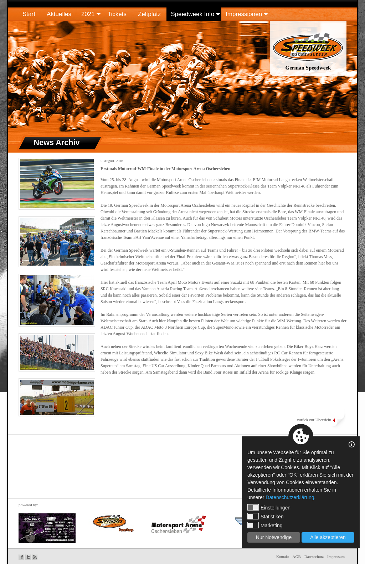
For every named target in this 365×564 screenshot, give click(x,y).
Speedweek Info (192, 14)
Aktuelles (59, 14)
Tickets (117, 14)
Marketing (264, 525)
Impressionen (244, 14)
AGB (297, 556)
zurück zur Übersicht (314, 419)
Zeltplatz (149, 14)
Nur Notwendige (274, 537)
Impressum (336, 556)
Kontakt (282, 556)
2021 (88, 14)
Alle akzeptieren (328, 537)
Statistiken (265, 516)
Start (28, 14)
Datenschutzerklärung (290, 497)
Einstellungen (269, 507)
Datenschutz (314, 556)
